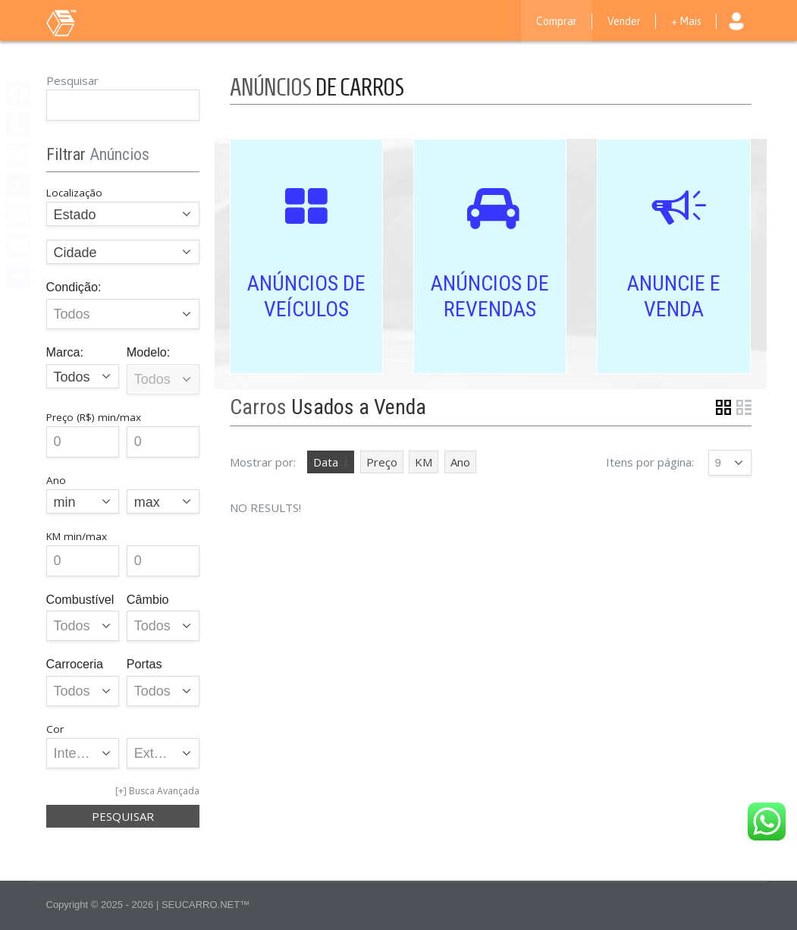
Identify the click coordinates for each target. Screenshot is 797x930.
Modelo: (149, 352)
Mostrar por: (263, 462)
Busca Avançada (164, 790)
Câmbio (148, 599)
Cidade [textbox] (75, 252)
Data (325, 462)
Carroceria (75, 664)
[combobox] (123, 214)
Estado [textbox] (75, 214)
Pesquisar (72, 80)
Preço (381, 462)
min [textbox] (65, 502)
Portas (144, 664)
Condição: (74, 287)
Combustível (80, 599)
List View (744, 407)
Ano (460, 462)
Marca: (64, 352)
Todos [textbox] (72, 377)
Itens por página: (650, 462)
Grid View (723, 407)
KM (423, 462)
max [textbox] (147, 502)
